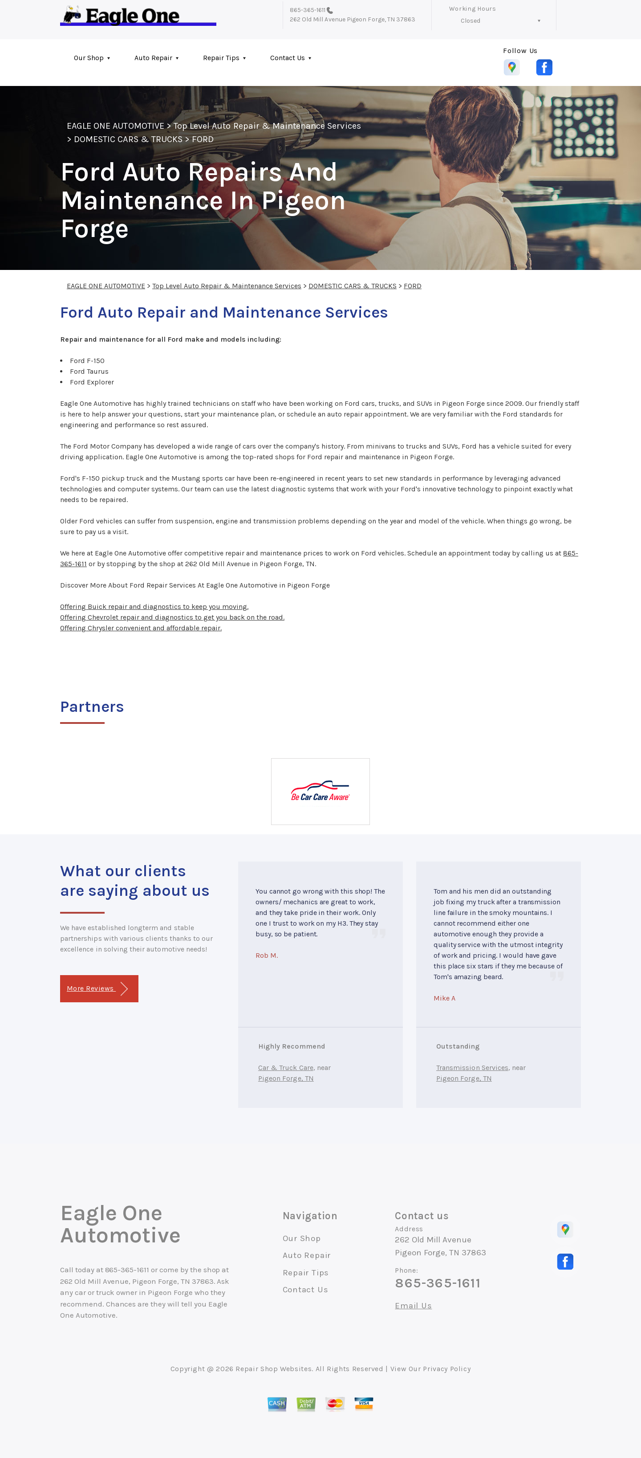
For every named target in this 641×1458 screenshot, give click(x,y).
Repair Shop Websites (273, 1368)
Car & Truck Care (285, 1067)
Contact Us (287, 57)
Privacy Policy (447, 1368)
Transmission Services (472, 1067)
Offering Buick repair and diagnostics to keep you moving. (154, 606)
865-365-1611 (308, 10)
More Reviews (97, 989)
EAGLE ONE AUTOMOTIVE (115, 126)
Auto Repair (153, 57)
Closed (470, 21)
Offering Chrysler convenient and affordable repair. (141, 628)
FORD (203, 139)
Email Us (413, 1306)
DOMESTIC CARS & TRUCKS (128, 139)
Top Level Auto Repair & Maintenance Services (267, 126)
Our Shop (89, 57)
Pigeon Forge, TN (286, 1078)
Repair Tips (221, 57)
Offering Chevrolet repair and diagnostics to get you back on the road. (172, 617)
